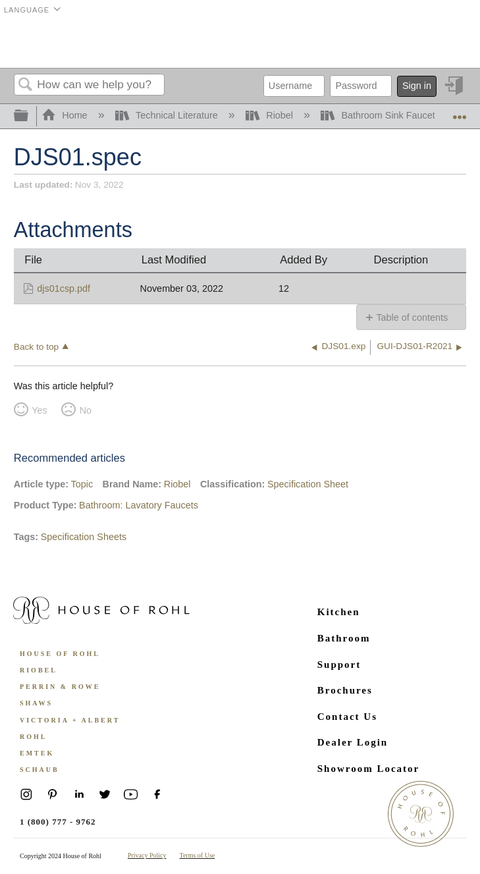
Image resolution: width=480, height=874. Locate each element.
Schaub (39, 769)
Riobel (271, 115)
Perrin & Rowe (60, 686)
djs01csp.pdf (63, 288)
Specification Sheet (307, 484)
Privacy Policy (147, 855)
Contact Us (347, 716)
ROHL (33, 736)
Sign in (416, 85)
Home (65, 115)
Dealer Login (352, 742)
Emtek (37, 753)
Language (26, 10)
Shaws (36, 703)
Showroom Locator (368, 768)
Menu (449, 43)
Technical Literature (168, 115)
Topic (82, 484)
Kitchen (338, 612)
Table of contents (412, 317)
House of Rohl (60, 653)
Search (26, 85)
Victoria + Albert (70, 720)
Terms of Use (197, 855)
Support (339, 664)
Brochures (345, 690)
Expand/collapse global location (459, 112)
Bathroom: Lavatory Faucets (138, 505)
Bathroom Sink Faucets (381, 115)
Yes (39, 410)
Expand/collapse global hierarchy (29, 116)
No (86, 410)
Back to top (36, 347)
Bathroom (344, 638)
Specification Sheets (83, 537)
